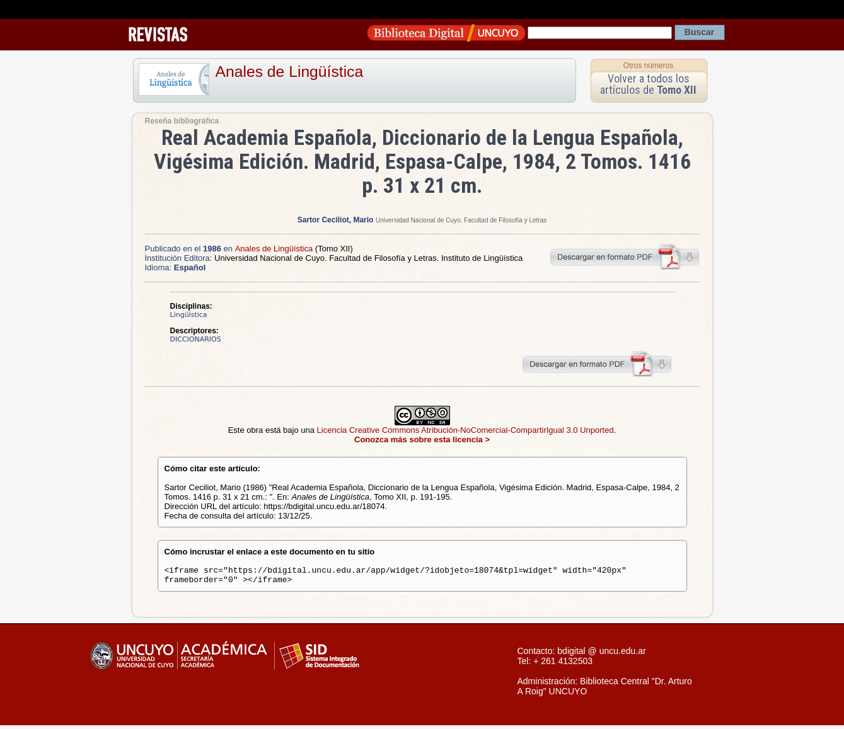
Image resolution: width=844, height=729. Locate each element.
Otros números (648, 65)
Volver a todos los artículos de (648, 84)
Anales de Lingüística (290, 71)
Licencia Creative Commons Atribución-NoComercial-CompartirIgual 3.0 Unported (465, 430)
